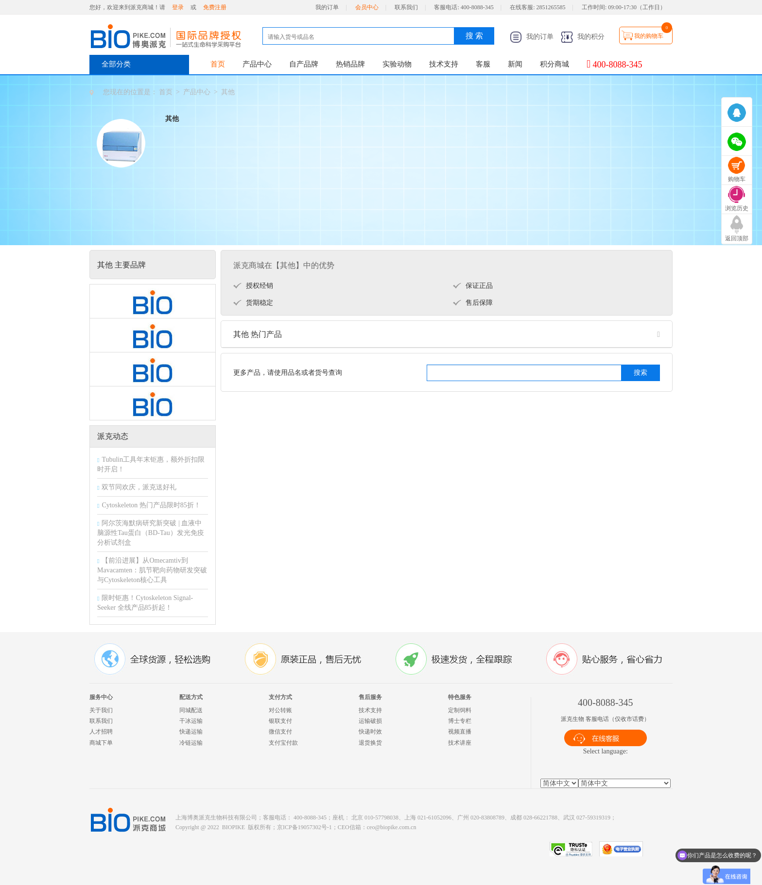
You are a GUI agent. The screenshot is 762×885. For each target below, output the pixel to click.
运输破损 (370, 721)
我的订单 (327, 7)
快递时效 (370, 731)
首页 (217, 64)
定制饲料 (459, 710)
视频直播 (459, 731)
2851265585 (551, 7)
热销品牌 (350, 64)
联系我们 (406, 7)
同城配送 (191, 710)
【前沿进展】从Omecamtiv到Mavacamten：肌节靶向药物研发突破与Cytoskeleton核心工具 (152, 570)
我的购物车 (648, 36)
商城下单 (101, 742)
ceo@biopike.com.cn (391, 827)
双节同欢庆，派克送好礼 (139, 487)
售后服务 (370, 697)
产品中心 (257, 64)
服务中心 (101, 697)
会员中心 (367, 7)
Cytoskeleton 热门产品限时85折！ (151, 505)
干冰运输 (191, 721)
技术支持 (443, 64)
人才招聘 (101, 731)
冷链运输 (191, 742)
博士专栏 (459, 721)
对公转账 (280, 710)
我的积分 (583, 36)
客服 (483, 64)
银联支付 (280, 721)
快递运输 (191, 731)
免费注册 (214, 7)
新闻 (515, 64)
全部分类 (116, 64)
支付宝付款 (283, 742)
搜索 (640, 372)
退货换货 (370, 742)
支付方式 (280, 697)
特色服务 (459, 697)
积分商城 (554, 64)
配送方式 (191, 697)
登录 (178, 7)
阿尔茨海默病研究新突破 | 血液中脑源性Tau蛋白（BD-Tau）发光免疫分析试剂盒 (150, 532)
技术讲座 (459, 742)
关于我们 (101, 710)
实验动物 (397, 64)
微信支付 (280, 731)
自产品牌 (303, 64)
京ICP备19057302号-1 (304, 827)
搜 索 (474, 36)
